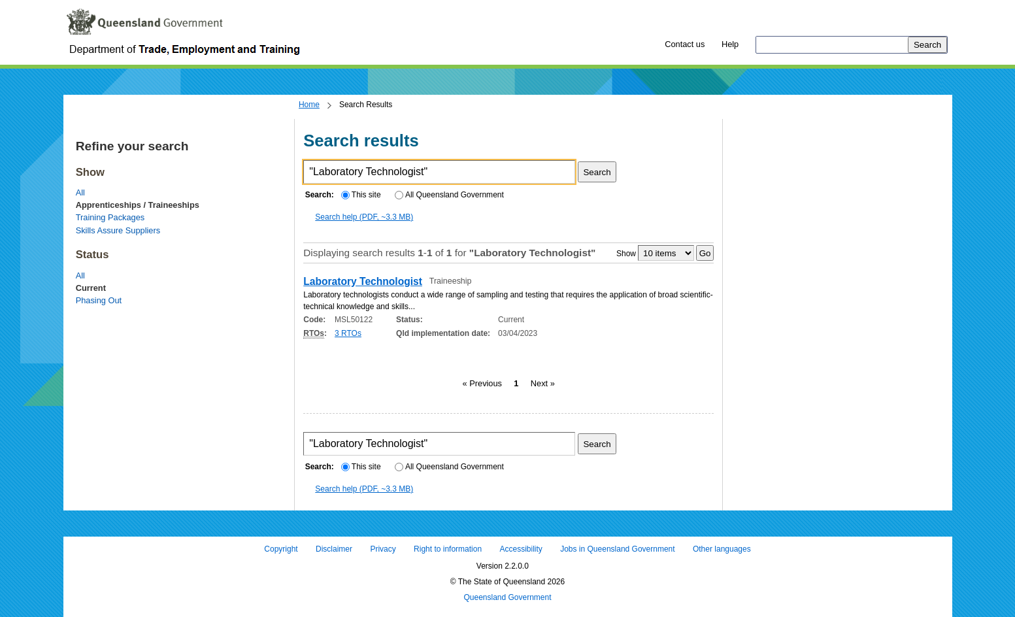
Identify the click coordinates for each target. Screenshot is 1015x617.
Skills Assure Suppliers (118, 230)
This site (360, 194)
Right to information (448, 549)
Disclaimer (334, 549)
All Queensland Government (449, 194)
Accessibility (520, 549)
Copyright (280, 549)
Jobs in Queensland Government (617, 549)
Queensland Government (507, 597)
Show (626, 253)
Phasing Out (99, 300)
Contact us (685, 44)
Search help (364, 217)
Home (309, 104)
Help (730, 44)
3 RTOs (348, 333)
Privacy (382, 549)
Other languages (722, 549)
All (80, 192)
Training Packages (110, 217)
